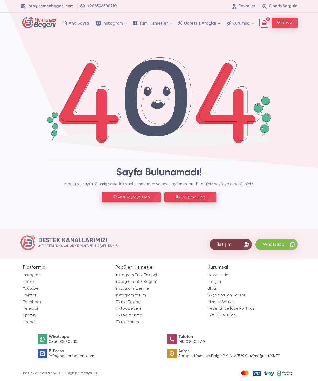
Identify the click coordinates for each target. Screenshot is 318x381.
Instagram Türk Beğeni (136, 282)
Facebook (32, 302)
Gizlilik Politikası (222, 315)
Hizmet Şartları (221, 302)
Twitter (29, 295)
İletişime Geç (190, 197)
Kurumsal (238, 23)
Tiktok (29, 282)
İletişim (214, 282)
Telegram (31, 309)
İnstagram (109, 23)
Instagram (32, 275)
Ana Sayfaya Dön (131, 197)
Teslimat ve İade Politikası (231, 309)
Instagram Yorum (130, 295)
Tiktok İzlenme (128, 315)
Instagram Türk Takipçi (136, 275)
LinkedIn (30, 322)
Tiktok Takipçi (128, 302)
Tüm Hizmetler (150, 23)
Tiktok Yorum (127, 322)
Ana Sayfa (75, 23)
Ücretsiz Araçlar (196, 23)
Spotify (29, 315)
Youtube (30, 289)
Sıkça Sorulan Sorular (226, 295)
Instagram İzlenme (132, 289)
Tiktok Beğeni (128, 309)
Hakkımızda (218, 275)
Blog (212, 289)
